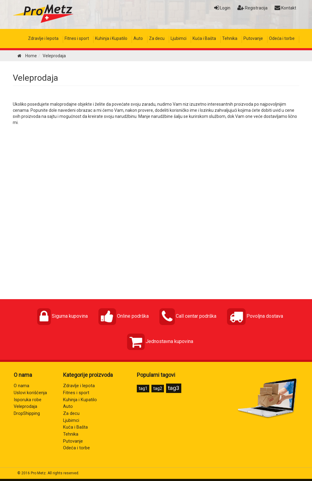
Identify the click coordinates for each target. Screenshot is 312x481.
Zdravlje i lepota (43, 38)
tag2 (157, 388)
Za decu (157, 38)
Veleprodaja (35, 78)
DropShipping (27, 413)
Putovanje (253, 38)
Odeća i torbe (282, 38)
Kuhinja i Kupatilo (111, 38)
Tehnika (229, 38)
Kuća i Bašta (204, 38)
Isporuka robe (27, 399)
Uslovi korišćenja (30, 392)
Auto (138, 38)
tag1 (143, 388)
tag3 (173, 387)
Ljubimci (178, 38)
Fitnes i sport (77, 38)
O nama (21, 385)
